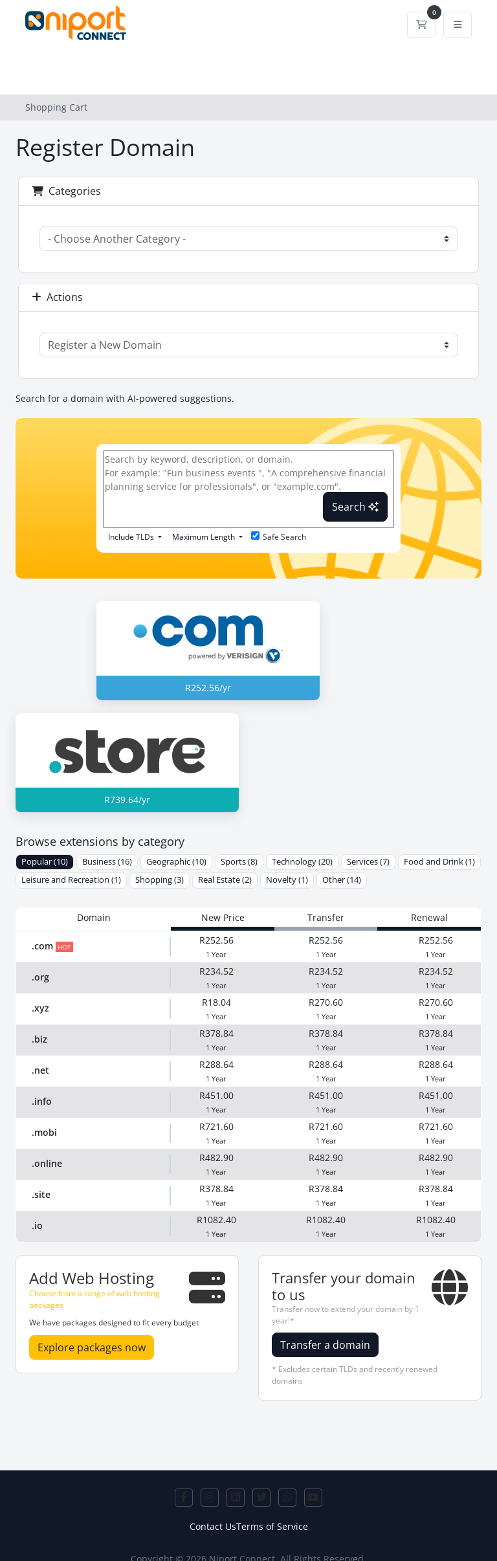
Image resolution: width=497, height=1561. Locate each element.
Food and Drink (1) (439, 861)
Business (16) (107, 861)
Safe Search (278, 536)
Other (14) (341, 879)
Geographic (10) (176, 861)
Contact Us (213, 1526)
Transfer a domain (325, 1345)
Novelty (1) (287, 879)
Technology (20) (302, 861)
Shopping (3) (159, 879)
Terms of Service (272, 1526)
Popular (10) (44, 861)
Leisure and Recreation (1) (71, 879)
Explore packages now (92, 1347)
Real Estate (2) (225, 879)
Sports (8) (239, 861)
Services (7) (368, 861)
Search (355, 507)
